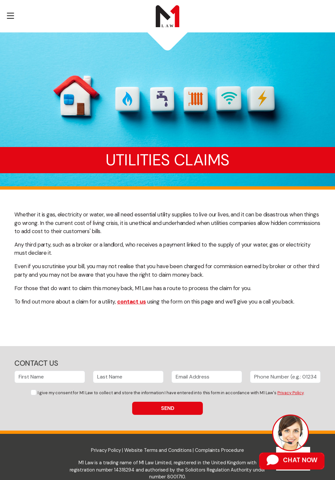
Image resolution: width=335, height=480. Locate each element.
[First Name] (49, 377)
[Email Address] (206, 377)
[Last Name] (128, 377)
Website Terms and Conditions (157, 450)
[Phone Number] (285, 377)
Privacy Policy (290, 393)
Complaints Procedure (219, 450)
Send (167, 408)
